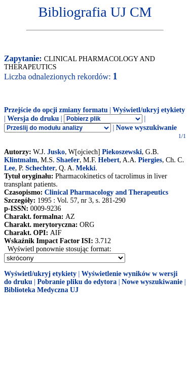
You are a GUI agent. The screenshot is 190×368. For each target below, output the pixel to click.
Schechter (40, 168)
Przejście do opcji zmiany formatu (56, 110)
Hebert (109, 160)
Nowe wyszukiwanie (146, 127)
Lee (9, 168)
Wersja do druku (33, 118)
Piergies (150, 160)
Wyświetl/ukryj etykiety (148, 110)
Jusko (56, 152)
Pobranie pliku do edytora (77, 282)
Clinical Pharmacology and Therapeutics (106, 192)
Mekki (86, 168)
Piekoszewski (122, 152)
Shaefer (68, 160)
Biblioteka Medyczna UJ (41, 290)
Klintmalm (20, 160)
